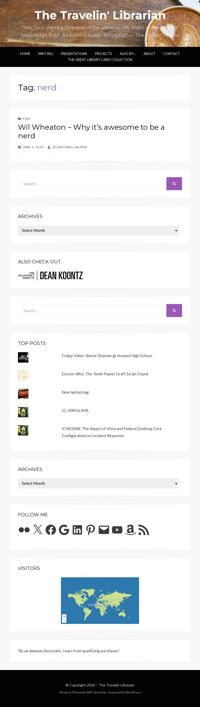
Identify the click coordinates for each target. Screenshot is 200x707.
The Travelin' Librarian (100, 15)
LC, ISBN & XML (75, 410)
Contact (171, 54)
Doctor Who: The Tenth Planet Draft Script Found (105, 373)
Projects (103, 54)
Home (25, 54)
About (149, 54)
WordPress (133, 692)
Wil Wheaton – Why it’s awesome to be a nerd (91, 131)
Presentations (74, 54)
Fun (26, 119)
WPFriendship (96, 692)
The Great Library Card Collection (100, 60)
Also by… (128, 54)
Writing (45, 54)
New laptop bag (75, 392)
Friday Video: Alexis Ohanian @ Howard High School (107, 355)
